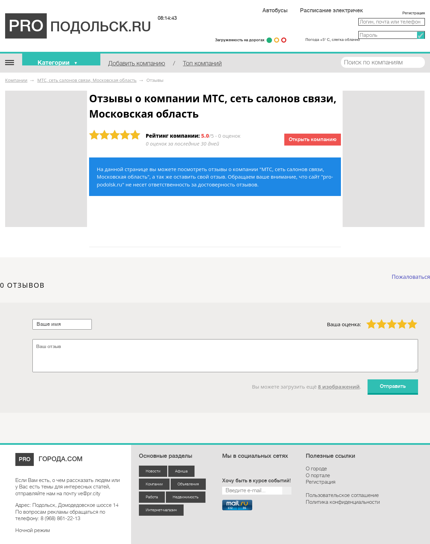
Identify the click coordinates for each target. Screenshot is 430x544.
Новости (153, 471)
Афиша (181, 471)
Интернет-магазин (161, 510)
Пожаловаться (411, 277)
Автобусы (275, 10)
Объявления (188, 484)
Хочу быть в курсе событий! (256, 481)
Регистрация (413, 13)
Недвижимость (186, 497)
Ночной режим (32, 530)
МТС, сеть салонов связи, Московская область (87, 80)
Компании (16, 80)
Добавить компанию (136, 63)
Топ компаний (202, 63)
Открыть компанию (312, 139)
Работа (152, 497)
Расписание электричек (331, 10)
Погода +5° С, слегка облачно (332, 39)
